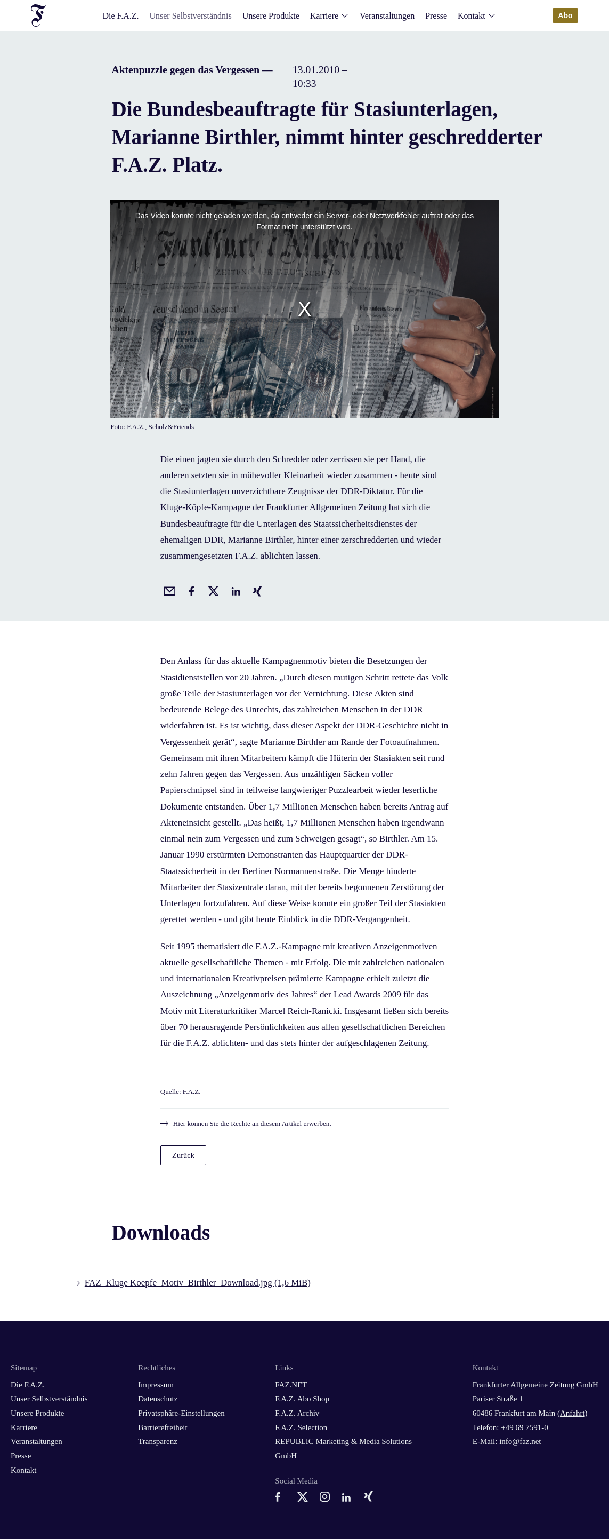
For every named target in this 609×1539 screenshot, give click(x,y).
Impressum (156, 1385)
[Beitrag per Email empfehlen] (167, 589)
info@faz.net (520, 1441)
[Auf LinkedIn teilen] (233, 589)
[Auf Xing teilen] (255, 589)
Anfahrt (572, 1413)
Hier (179, 1124)
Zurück (183, 1155)
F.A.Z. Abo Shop (302, 1398)
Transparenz (157, 1441)
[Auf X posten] (211, 589)
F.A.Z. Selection (301, 1427)
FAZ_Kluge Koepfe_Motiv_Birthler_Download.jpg (198, 1283)
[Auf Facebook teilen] (189, 589)
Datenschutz (157, 1398)
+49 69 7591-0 (524, 1427)
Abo (565, 15)
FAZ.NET (291, 1385)
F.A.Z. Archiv (297, 1413)
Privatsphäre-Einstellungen (181, 1413)
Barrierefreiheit (162, 1427)
